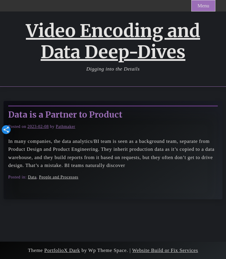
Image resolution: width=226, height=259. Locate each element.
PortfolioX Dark (62, 250)
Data (32, 177)
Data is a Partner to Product (65, 114)
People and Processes (58, 177)
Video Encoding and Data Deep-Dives (113, 41)
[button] (6, 129)
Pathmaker (65, 126)
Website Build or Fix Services (165, 250)
